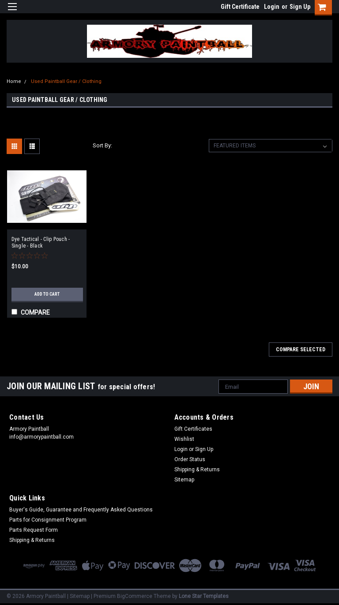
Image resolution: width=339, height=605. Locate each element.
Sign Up (300, 6)
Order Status (189, 459)
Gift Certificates (193, 429)
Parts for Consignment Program (48, 520)
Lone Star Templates (204, 596)
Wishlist (184, 439)
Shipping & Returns (197, 469)
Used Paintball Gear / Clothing (66, 81)
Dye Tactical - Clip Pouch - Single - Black (40, 242)
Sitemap (184, 480)
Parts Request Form (33, 530)
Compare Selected (300, 349)
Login (271, 6)
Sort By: (102, 145)
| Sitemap (78, 596)
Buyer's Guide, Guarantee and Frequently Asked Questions (81, 510)
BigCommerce (134, 596)
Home (14, 81)
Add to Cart (47, 294)
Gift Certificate (240, 6)
